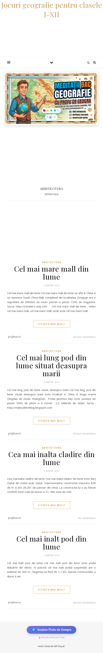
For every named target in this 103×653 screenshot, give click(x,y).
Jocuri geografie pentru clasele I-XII (51, 9)
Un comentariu (87, 518)
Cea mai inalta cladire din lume (51, 458)
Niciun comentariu (84, 337)
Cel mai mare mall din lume (51, 272)
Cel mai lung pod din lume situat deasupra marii (51, 365)
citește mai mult (51, 324)
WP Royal (59, 646)
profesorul (14, 336)
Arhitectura (51, 262)
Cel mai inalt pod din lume (51, 542)
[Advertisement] (51, 154)
